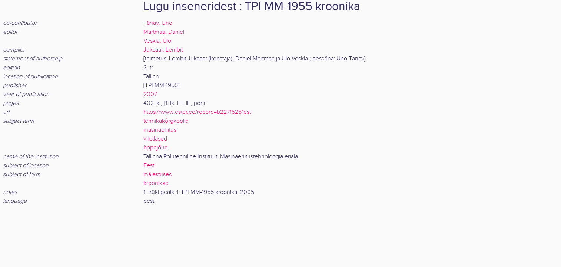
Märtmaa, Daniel (163, 32)
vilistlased (155, 138)
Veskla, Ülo (157, 40)
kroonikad (156, 183)
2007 (150, 94)
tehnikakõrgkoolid (166, 121)
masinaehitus (159, 130)
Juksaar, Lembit (163, 49)
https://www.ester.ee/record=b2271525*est (197, 112)
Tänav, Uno (157, 23)
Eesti (149, 165)
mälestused (157, 174)
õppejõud (155, 147)
